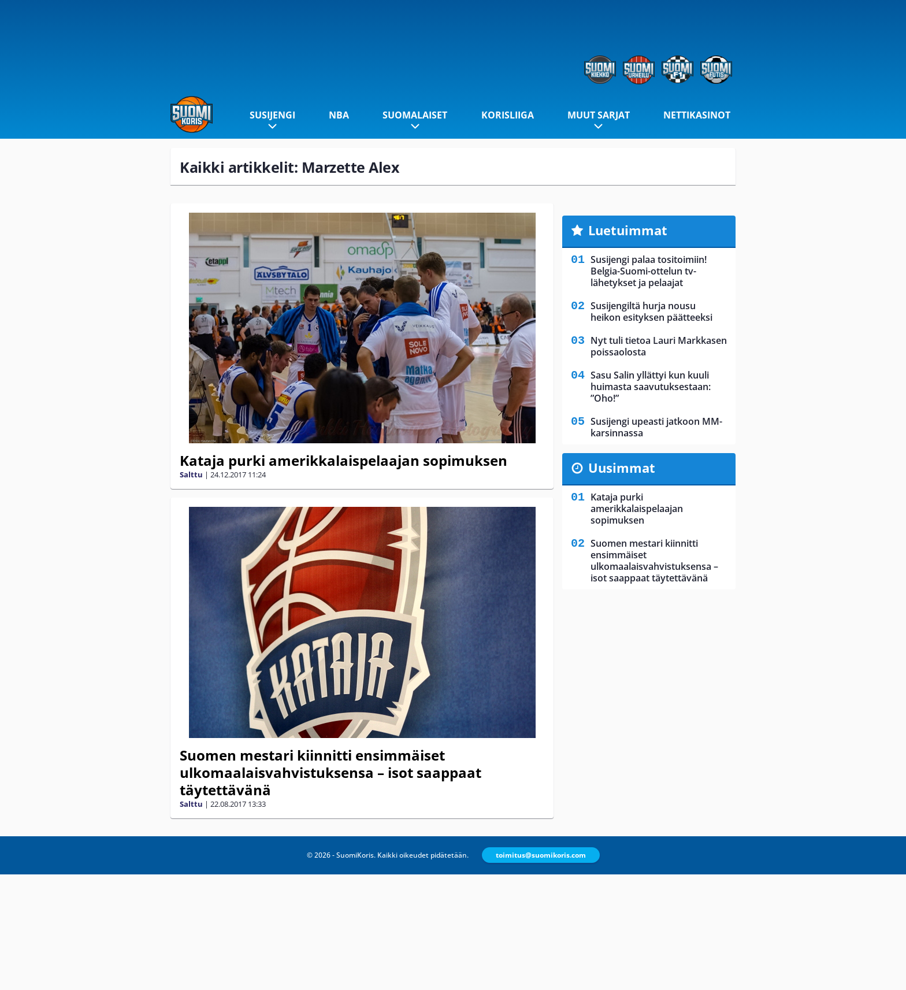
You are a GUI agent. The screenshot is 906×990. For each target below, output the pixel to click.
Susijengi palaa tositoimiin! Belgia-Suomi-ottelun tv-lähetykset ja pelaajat (649, 271)
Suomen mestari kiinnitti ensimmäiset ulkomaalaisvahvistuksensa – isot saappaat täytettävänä (330, 772)
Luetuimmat (627, 230)
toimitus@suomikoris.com (541, 855)
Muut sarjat (598, 115)
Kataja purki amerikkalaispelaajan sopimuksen (343, 460)
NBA (339, 115)
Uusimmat (621, 467)
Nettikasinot (696, 115)
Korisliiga (507, 115)
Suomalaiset (415, 115)
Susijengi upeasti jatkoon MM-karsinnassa (656, 427)
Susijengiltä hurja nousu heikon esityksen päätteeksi (651, 311)
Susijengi (272, 115)
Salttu (191, 474)
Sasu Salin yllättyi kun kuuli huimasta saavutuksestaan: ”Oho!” (651, 387)
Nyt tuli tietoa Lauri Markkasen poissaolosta (659, 346)
